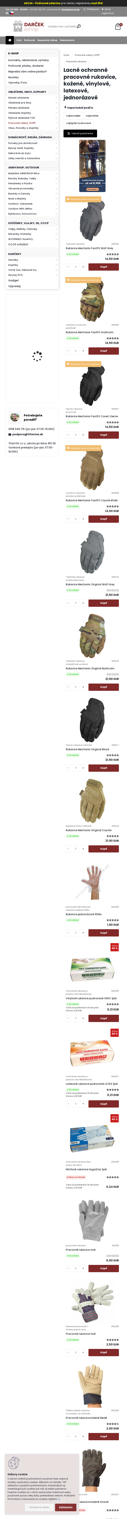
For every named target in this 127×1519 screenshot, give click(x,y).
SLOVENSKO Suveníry (20, 239)
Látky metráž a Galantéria (24, 158)
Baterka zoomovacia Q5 (41, 353)
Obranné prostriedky (21, 188)
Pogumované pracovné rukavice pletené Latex (108, 1120)
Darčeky (13, 260)
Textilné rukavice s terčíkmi (108, 1321)
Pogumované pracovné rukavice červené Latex (79, 1118)
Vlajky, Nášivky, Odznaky (22, 229)
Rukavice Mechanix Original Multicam (79, 503)
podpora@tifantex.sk (27, 434)
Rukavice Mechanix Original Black (108, 499)
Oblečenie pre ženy (19, 102)
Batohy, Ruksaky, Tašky (22, 178)
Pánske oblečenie (18, 107)
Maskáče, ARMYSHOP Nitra (23, 173)
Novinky (13, 77)
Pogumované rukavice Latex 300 (79, 1319)
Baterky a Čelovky (19, 193)
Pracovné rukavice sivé (108, 816)
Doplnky (13, 265)
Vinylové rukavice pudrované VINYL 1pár (81, 716)
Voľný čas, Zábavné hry (22, 270)
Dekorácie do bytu (19, 153)
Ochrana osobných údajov (78, 1401)
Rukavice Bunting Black (78, 1221)
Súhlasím (65, 1507)
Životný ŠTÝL (15, 275)
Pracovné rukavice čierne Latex (108, 1021)
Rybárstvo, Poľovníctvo (22, 213)
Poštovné (29, 40)
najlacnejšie (73, 115)
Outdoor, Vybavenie (20, 203)
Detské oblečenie (18, 97)
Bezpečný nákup (47, 40)
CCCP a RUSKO (18, 244)
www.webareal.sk (77, 1515)
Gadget (13, 280)
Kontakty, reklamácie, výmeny (28, 60)
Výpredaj (14, 286)
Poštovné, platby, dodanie (25, 66)
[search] (79, 26)
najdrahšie (92, 115)
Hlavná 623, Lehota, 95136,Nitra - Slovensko (112, 1393)
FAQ (19, 40)
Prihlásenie (93, 9)
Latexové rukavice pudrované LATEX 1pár (110, 716)
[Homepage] (10, 40)
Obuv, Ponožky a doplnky (23, 128)
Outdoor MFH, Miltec (20, 208)
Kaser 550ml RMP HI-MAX (42, 384)
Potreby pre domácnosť (22, 143)
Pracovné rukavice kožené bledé (108, 927)
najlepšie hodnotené (78, 123)
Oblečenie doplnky (19, 113)
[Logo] (28, 26)
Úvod (66, 55)
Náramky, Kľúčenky (19, 234)
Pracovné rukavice (76, 61)
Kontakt (79, 1440)
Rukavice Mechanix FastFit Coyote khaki (80, 399)
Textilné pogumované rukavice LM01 (110, 1219)
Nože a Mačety (17, 198)
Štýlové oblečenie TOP (21, 118)
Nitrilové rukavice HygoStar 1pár (78, 822)
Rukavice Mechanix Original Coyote (79, 604)
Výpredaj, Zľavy (17, 82)
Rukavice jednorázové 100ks (110, 609)
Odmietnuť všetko (39, 1507)
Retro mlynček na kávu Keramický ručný (40, 315)
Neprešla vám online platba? (27, 71)
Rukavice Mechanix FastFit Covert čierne (109, 297)
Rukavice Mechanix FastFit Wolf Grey (108, 198)
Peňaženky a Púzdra (20, 183)
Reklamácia (67, 40)
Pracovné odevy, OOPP (22, 123)
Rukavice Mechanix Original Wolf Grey (108, 399)
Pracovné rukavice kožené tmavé (79, 1026)
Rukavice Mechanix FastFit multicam (79, 299)
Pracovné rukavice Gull (79, 924)
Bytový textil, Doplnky (21, 148)
